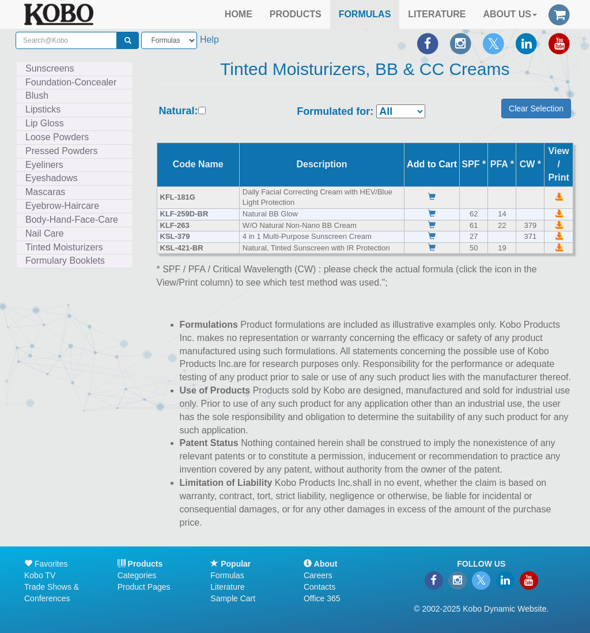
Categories (137, 575)
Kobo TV (39, 575)
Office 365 (322, 598)
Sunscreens (49, 68)
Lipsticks (42, 109)
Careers (318, 575)
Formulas (227, 575)
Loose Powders (57, 137)
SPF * (474, 164)
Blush (36, 95)
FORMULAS (365, 14)
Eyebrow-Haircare (62, 206)
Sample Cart (232, 598)
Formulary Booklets (65, 260)
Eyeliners (44, 165)
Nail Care (44, 233)
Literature (227, 586)
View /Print (558, 164)
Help (209, 39)
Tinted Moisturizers (64, 247)
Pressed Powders (61, 151)
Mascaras (45, 192)
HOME (238, 14)
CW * (530, 164)
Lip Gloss (44, 123)
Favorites (45, 563)
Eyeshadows (51, 178)
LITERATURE (437, 14)
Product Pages (144, 586)
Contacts (319, 586)
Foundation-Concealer (70, 82)
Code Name (198, 164)
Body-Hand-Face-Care (71, 219)
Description (322, 164)
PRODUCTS (296, 14)
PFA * (502, 164)
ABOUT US (510, 14)
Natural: (178, 111)
